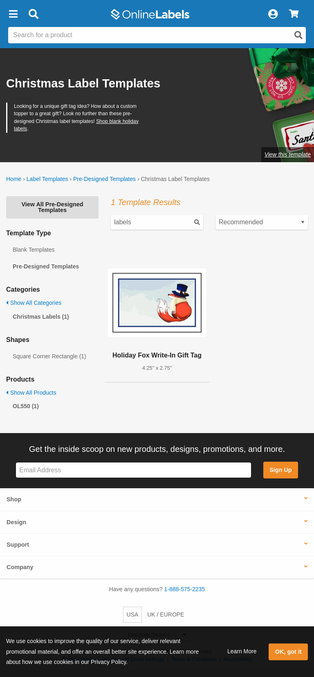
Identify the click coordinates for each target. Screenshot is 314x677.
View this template (288, 154)
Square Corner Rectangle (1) (49, 356)
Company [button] (20, 567)
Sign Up (280, 470)
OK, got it (288, 651)
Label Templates (47, 179)
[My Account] (272, 14)
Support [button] (18, 544)
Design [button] (16, 522)
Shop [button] (14, 499)
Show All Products (31, 392)
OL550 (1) (26, 406)
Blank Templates (33, 249)
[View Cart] (294, 14)
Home (13, 179)
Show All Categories (33, 302)
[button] (13, 14)
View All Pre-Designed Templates (52, 207)
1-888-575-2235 (184, 589)
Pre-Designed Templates (104, 179)
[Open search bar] (33, 14)
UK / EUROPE (165, 614)
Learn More (242, 651)
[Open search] (298, 35)
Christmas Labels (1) (41, 316)
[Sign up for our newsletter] (133, 470)
